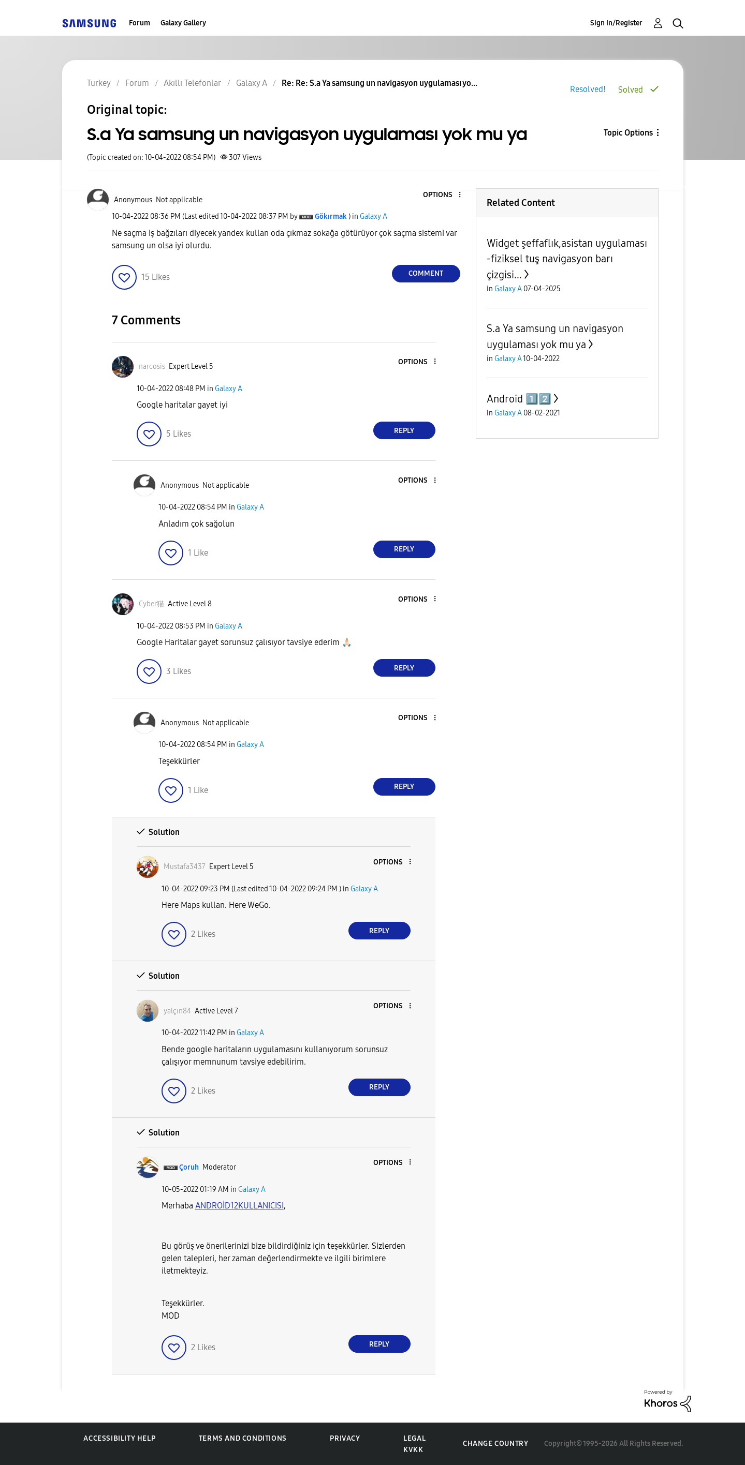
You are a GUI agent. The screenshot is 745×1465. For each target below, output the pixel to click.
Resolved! (588, 89)
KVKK (413, 1449)
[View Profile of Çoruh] (189, 1167)
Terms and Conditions (243, 1438)
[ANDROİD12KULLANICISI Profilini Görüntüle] (239, 1205)
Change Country (495, 1443)
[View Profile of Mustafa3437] (185, 866)
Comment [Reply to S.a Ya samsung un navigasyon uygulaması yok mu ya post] (425, 273)
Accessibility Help (119, 1438)
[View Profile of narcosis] (152, 366)
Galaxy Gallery (183, 23)
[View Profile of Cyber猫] (151, 604)
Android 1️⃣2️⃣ (519, 399)
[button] (442, 195)
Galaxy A (373, 216)
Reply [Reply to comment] (404, 430)
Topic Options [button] (628, 133)
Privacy (345, 1438)
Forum (139, 23)
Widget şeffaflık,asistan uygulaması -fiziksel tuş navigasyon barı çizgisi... (567, 259)
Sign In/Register (616, 23)
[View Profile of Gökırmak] (331, 216)
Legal (414, 1438)
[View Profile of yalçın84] (177, 1011)
